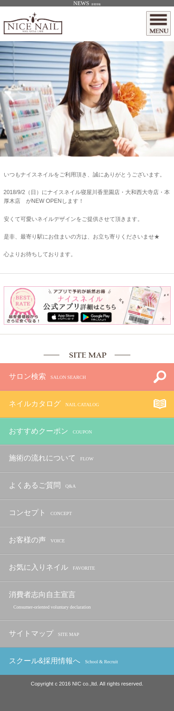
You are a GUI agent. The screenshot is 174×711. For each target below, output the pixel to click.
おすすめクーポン (50, 431)
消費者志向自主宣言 (50, 601)
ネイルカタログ (54, 404)
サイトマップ (44, 633)
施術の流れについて (51, 458)
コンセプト (40, 513)
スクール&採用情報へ (63, 661)
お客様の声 (37, 540)
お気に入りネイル (52, 567)
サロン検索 (47, 376)
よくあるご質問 (42, 485)
